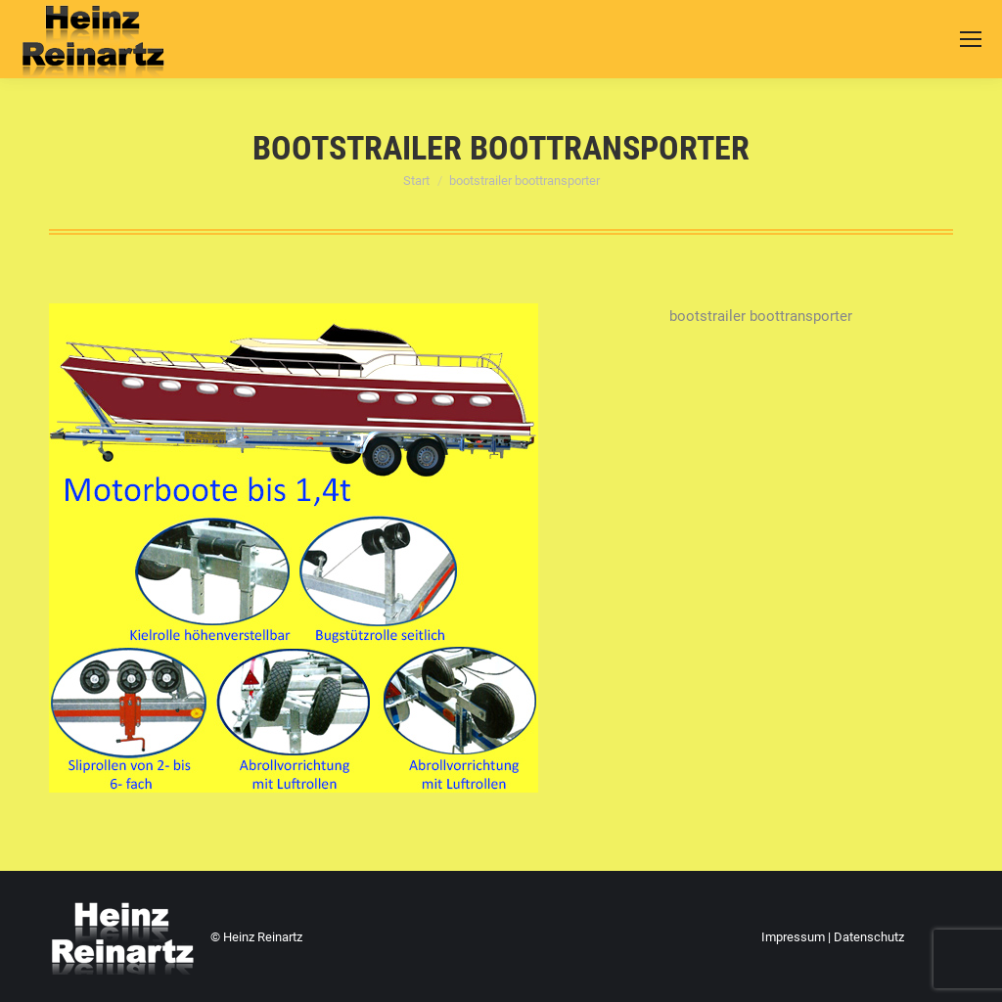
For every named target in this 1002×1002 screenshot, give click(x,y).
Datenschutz (869, 937)
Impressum (793, 937)
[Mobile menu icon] (970, 39)
